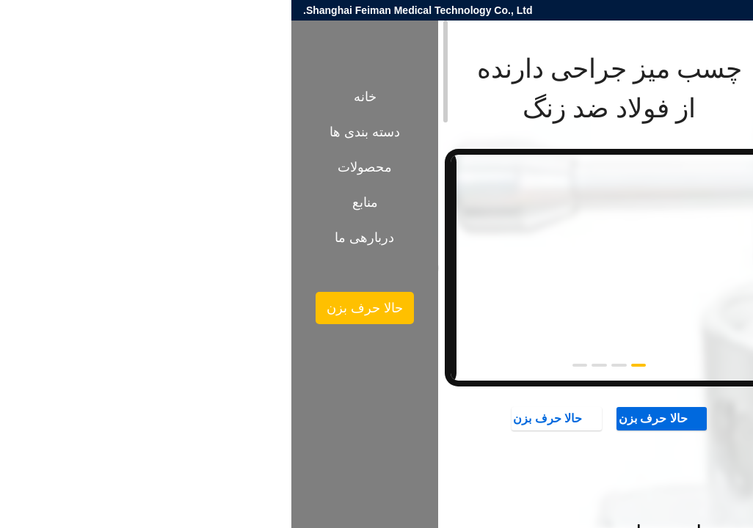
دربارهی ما (73, 237)
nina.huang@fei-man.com (566, 10)
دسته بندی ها (73, 132)
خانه (73, 96)
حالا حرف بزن (370, 418)
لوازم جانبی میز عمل (617, 247)
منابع (74, 202)
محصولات (692, 247)
